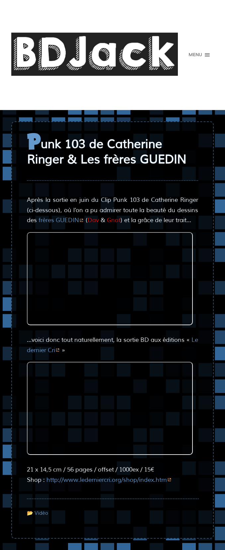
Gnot (113, 220)
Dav (93, 220)
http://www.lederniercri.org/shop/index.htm (106, 479)
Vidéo (41, 513)
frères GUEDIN (58, 220)
